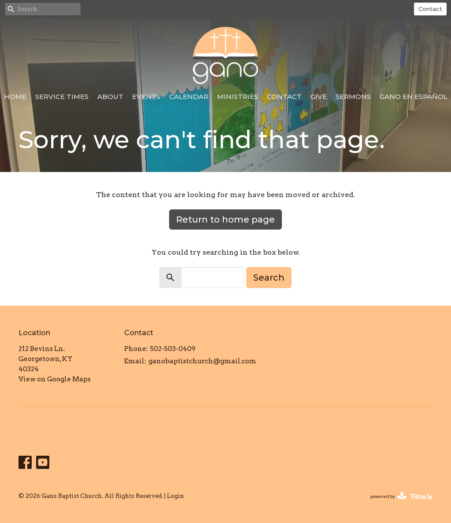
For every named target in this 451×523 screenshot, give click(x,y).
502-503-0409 (173, 349)
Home (15, 96)
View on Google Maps (54, 379)
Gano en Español (413, 96)
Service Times (62, 96)
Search (269, 277)
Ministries (237, 96)
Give (319, 96)
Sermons (353, 96)
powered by (401, 496)
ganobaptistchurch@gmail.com (202, 361)
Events (146, 96)
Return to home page (225, 219)
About (110, 96)
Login (175, 496)
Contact (430, 8)
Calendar (188, 96)
